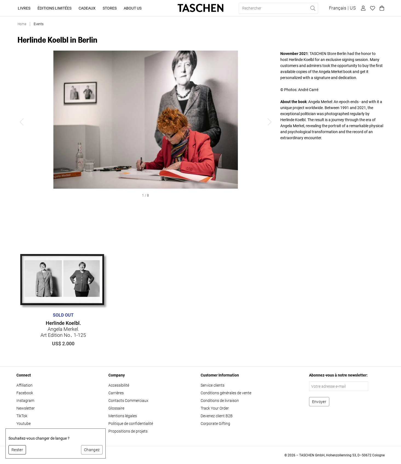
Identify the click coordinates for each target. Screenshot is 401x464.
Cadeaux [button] (87, 8)
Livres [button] (24, 8)
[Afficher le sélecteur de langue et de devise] (342, 8)
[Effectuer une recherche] (312, 8)
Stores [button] (110, 8)
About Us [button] (133, 8)
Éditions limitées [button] (54, 8)
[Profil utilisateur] (362, 8)
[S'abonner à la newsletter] (319, 401)
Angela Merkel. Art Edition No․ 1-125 (63, 329)
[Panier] (381, 8)
